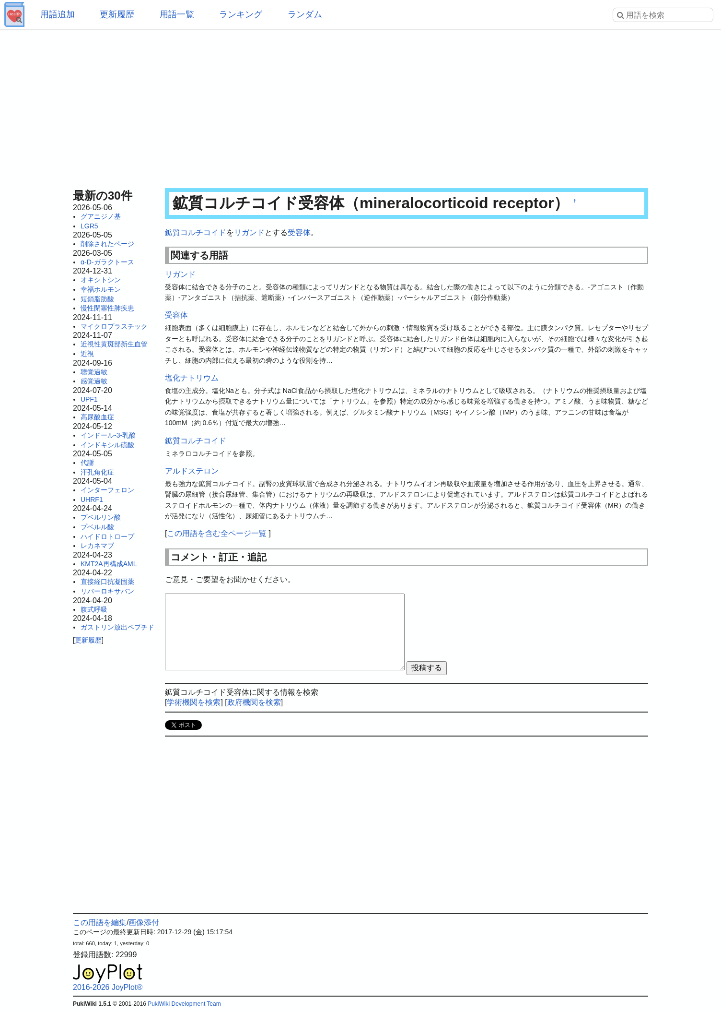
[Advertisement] (360, 105)
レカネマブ (97, 545)
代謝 (87, 462)
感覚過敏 (94, 381)
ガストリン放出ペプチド (117, 627)
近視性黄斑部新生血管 (114, 344)
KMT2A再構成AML (109, 564)
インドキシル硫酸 (107, 445)
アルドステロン (192, 471)
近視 (87, 353)
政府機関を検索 (254, 702)
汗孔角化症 (97, 472)
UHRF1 (92, 499)
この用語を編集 (100, 922)
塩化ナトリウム (192, 378)
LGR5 (89, 226)
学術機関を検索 (194, 702)
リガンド (249, 232)
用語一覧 (177, 14)
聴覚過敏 (94, 372)
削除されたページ (107, 244)
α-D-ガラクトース (107, 262)
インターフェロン (107, 490)
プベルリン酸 (101, 517)
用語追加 (57, 14)
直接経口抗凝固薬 (107, 581)
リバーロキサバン (107, 591)
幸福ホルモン (101, 289)
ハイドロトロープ (107, 536)
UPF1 (89, 399)
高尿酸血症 (97, 417)
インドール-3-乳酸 (108, 435)
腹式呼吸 (94, 609)
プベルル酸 (97, 527)
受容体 (299, 232)
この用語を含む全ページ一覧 (217, 533)
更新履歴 (117, 14)
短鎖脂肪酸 (97, 299)
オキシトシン (101, 280)
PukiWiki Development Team (184, 1003)
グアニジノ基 (101, 216)
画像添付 (143, 922)
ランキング (240, 14)
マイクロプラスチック (114, 326)
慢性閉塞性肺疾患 (107, 308)
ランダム (305, 14)
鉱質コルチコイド (195, 232)
